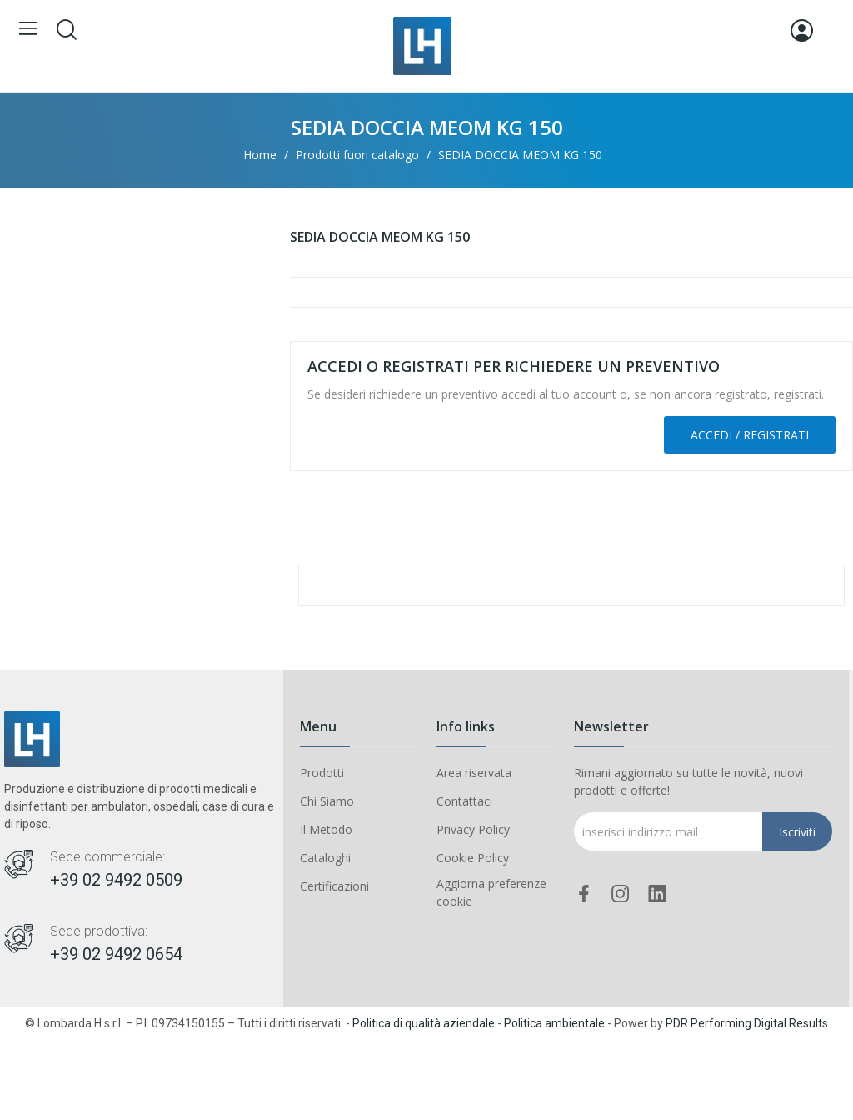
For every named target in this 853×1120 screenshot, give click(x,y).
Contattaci (464, 801)
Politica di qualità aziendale (423, 1023)
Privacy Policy (473, 829)
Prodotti (322, 773)
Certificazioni (334, 886)
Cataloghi (325, 858)
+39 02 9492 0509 (116, 880)
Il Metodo (326, 829)
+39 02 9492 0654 (116, 954)
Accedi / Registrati (750, 435)
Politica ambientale (554, 1023)
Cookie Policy (472, 858)
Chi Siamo (327, 801)
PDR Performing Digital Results (747, 1023)
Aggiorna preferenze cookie (491, 892)
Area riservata (473, 773)
